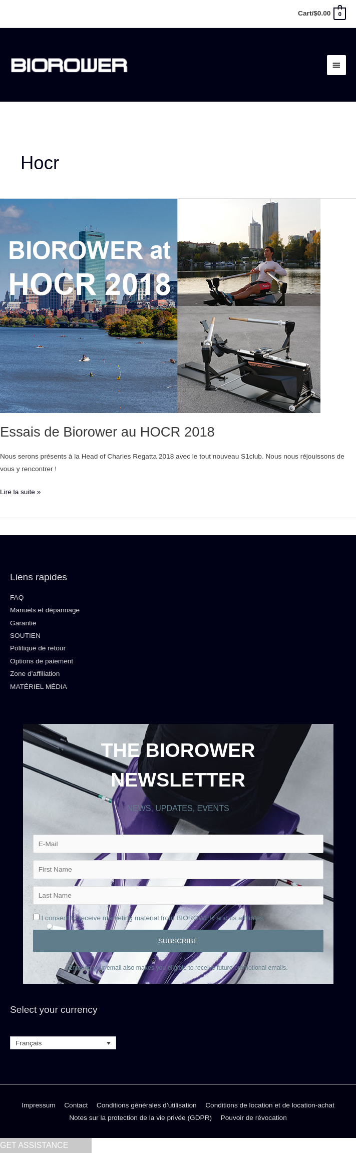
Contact (76, 1105)
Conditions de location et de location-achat (269, 1105)
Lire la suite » (20, 491)
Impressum (39, 1105)
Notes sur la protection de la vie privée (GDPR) (140, 1117)
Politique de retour (38, 648)
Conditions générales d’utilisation (147, 1105)
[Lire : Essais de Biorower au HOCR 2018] (160, 305)
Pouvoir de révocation (254, 1117)
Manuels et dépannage (45, 610)
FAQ (17, 597)
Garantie (23, 623)
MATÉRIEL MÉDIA (38, 686)
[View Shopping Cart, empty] (321, 13)
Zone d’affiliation (35, 673)
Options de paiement (41, 661)
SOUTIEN (25, 635)
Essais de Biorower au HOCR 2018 (107, 432)
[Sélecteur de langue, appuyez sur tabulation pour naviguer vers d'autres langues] (63, 1042)
